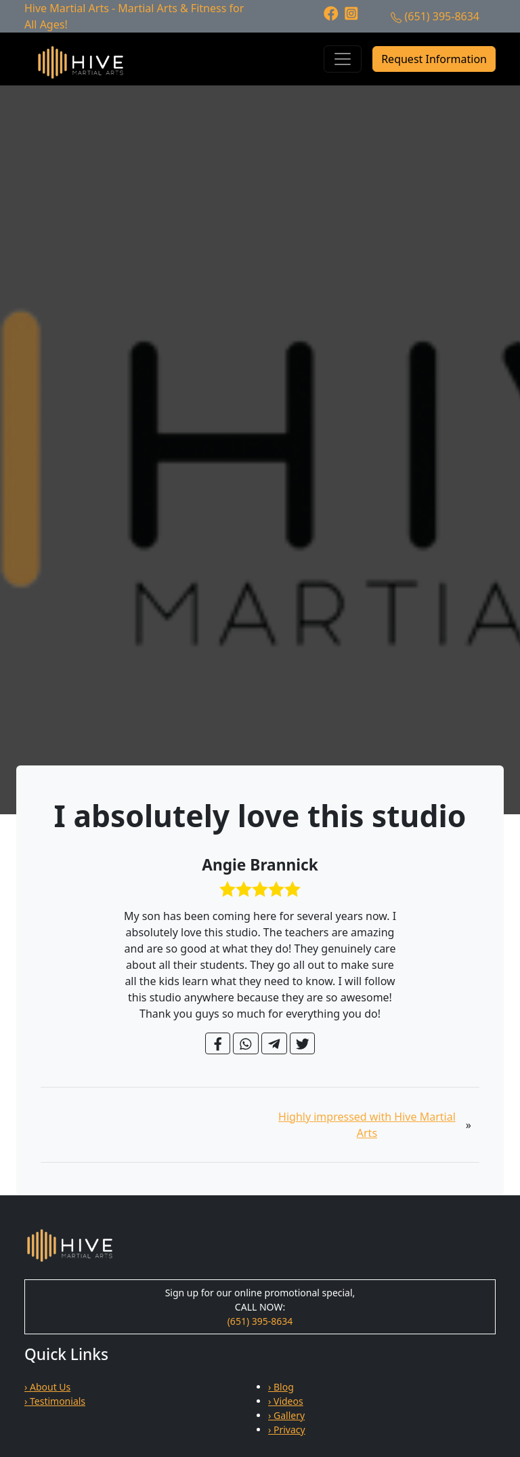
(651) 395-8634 (442, 16)
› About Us (47, 1386)
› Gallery (286, 1415)
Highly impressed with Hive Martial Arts (367, 1124)
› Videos (285, 1401)
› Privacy (286, 1429)
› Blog (281, 1386)
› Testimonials (54, 1401)
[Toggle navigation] (343, 59)
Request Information (434, 59)
